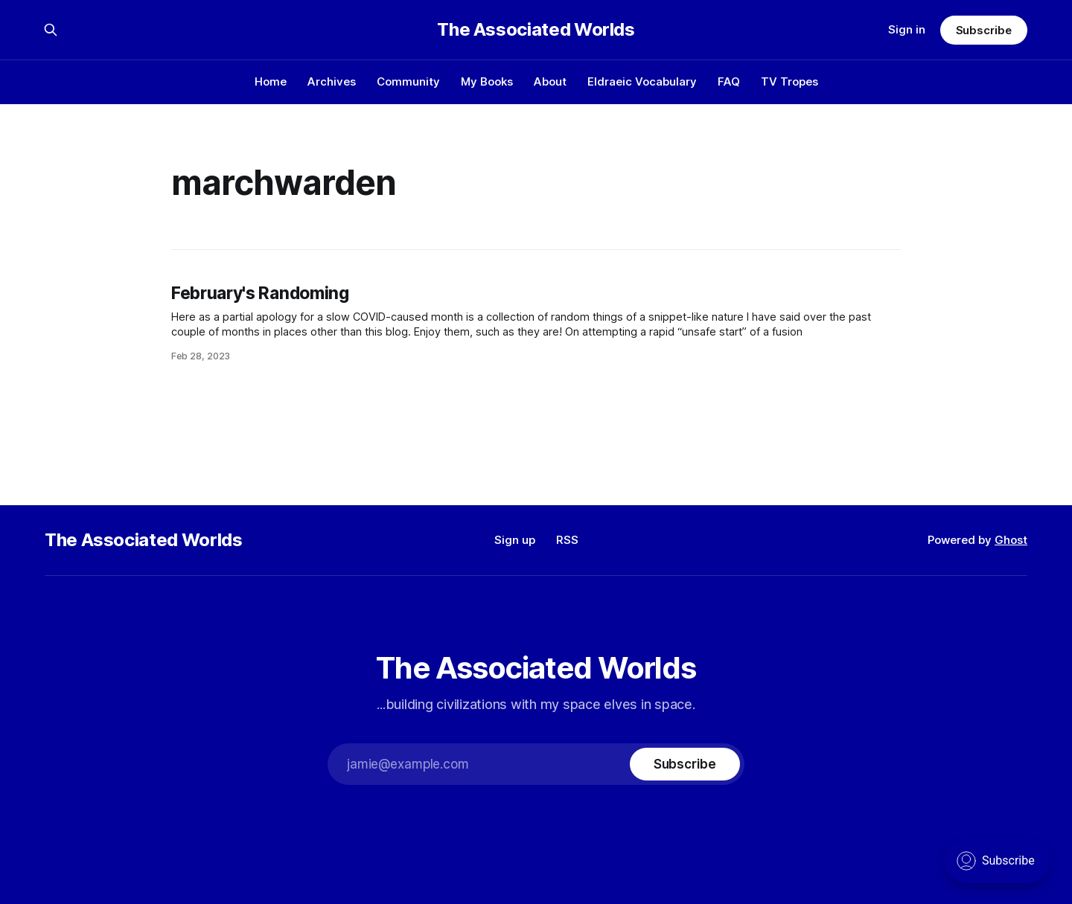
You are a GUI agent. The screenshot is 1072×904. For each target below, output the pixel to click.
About (550, 81)
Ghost (1011, 540)
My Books (487, 81)
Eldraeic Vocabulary (642, 81)
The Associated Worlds (535, 30)
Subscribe (984, 30)
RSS (567, 540)
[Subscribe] (685, 764)
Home (271, 81)
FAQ (729, 81)
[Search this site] (50, 30)
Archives (331, 81)
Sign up (514, 540)
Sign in (906, 29)
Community (408, 81)
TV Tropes (789, 81)
